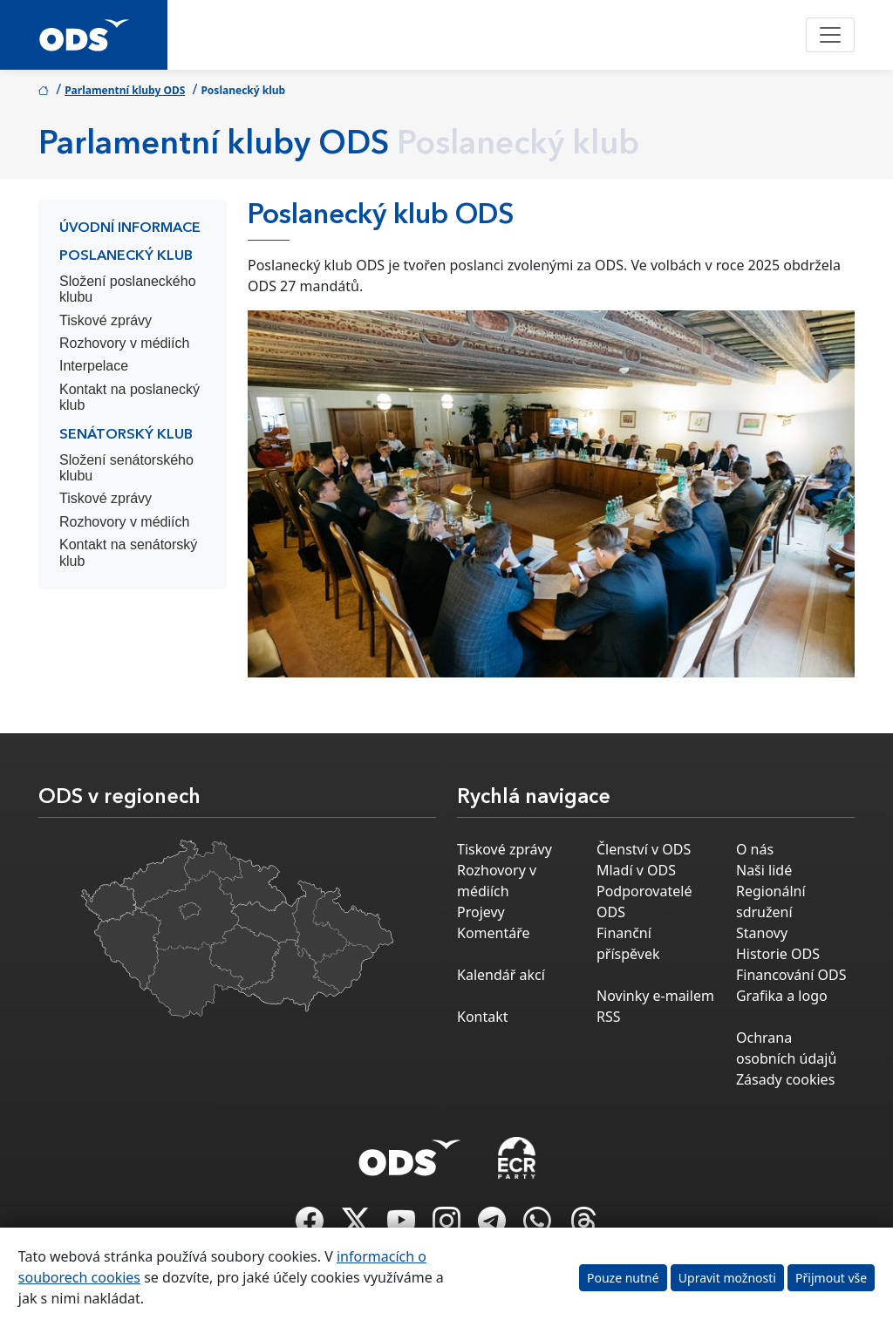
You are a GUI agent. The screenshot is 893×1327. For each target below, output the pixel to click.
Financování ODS (791, 974)
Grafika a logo (782, 995)
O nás (755, 849)
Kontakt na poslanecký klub (129, 397)
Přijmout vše (831, 1277)
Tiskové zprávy (105, 320)
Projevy (481, 912)
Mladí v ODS (636, 870)
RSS (608, 1016)
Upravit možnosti (727, 1277)
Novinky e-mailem (655, 995)
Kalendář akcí (501, 974)
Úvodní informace (130, 228)
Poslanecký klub (126, 256)
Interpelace (93, 365)
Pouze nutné (623, 1277)
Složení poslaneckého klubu (127, 289)
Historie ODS (778, 953)
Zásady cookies (785, 1079)
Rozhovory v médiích (124, 343)
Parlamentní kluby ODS (125, 90)
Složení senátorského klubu (126, 468)
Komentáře (493, 933)
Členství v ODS (643, 849)
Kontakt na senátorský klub (128, 552)
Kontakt (482, 1016)
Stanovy (761, 933)
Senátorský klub (126, 435)
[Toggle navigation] (830, 34)
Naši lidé (764, 870)
